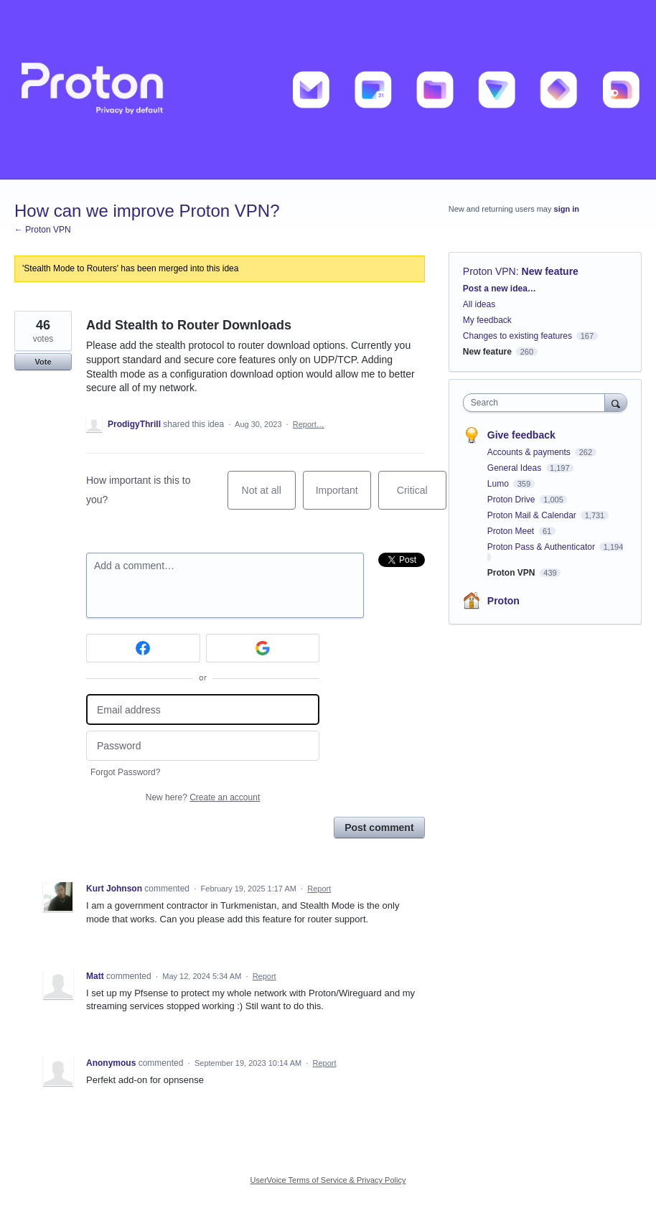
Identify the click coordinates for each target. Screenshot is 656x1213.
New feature (550, 271)
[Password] (202, 746)
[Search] (615, 402)
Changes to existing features (517, 336)
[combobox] (537, 403)
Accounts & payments (530, 452)
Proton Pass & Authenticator (542, 547)
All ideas (479, 304)
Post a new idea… (499, 289)
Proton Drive (512, 500)
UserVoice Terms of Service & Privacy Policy (328, 1180)
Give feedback (521, 435)
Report (319, 888)
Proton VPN (489, 271)
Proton (503, 600)
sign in (566, 209)
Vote (42, 361)
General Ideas (515, 468)
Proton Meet (512, 531)
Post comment (379, 827)
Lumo (499, 484)
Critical (421, 497)
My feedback (487, 320)
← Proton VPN (42, 230)
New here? (203, 797)
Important (343, 497)
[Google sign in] (263, 648)
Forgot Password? (125, 772)
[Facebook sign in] (143, 648)
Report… (308, 424)
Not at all (269, 497)
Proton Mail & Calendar (532, 515)
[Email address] (202, 709)
